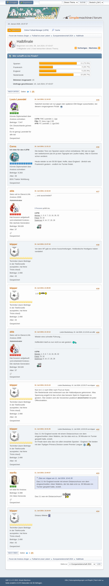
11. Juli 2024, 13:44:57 (42, 473)
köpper (13, 244)
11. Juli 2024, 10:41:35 (42, 429)
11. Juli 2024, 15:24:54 (42, 511)
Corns (13, 146)
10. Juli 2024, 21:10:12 (42, 332)
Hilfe (66, 580)
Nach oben (13, 553)
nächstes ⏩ (94, 48)
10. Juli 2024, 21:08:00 (42, 288)
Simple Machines (25, 580)
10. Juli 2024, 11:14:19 (42, 99)
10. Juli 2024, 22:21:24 (42, 385)
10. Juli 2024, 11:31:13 (42, 146)
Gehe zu (64, 564)
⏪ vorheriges (81, 48)
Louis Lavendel (18, 99)
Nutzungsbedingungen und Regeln (81, 580)
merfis (13, 473)
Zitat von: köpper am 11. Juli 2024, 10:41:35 (56, 478)
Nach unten (13, 91)
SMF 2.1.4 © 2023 (11, 580)
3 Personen (38, 208)
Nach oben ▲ (99, 580)
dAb (12, 191)
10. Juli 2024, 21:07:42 (42, 244)
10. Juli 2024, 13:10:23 (42, 191)
